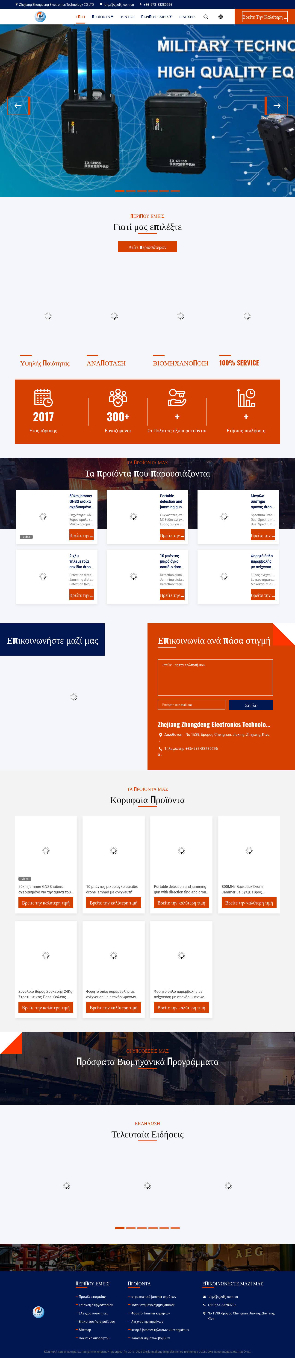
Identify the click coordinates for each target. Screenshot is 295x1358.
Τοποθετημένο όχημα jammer (152, 1305)
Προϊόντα (103, 16)
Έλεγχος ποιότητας (93, 1313)
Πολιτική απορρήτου (94, 1338)
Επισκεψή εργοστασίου (96, 1305)
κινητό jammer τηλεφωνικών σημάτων (160, 1330)
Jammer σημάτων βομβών (150, 1338)
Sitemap (85, 1330)
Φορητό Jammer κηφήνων (150, 1313)
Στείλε (251, 704)
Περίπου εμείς (156, 16)
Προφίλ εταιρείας (92, 1297)
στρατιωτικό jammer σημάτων (153, 1297)
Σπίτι (80, 16)
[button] (18, 106)
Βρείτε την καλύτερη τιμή (81, 534)
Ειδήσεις (187, 16)
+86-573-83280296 (155, 4)
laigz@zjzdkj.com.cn (116, 4)
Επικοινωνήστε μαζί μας (97, 1321)
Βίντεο (127, 16)
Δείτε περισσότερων (147, 246)
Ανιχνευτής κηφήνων (147, 1321)
